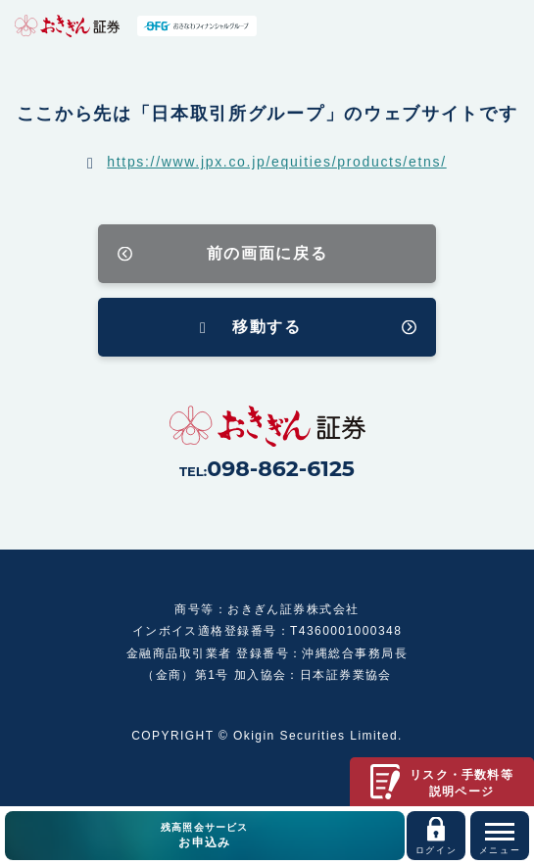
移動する (267, 326)
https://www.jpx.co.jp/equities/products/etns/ (276, 161)
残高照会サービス (205, 836)
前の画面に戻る (267, 253)
